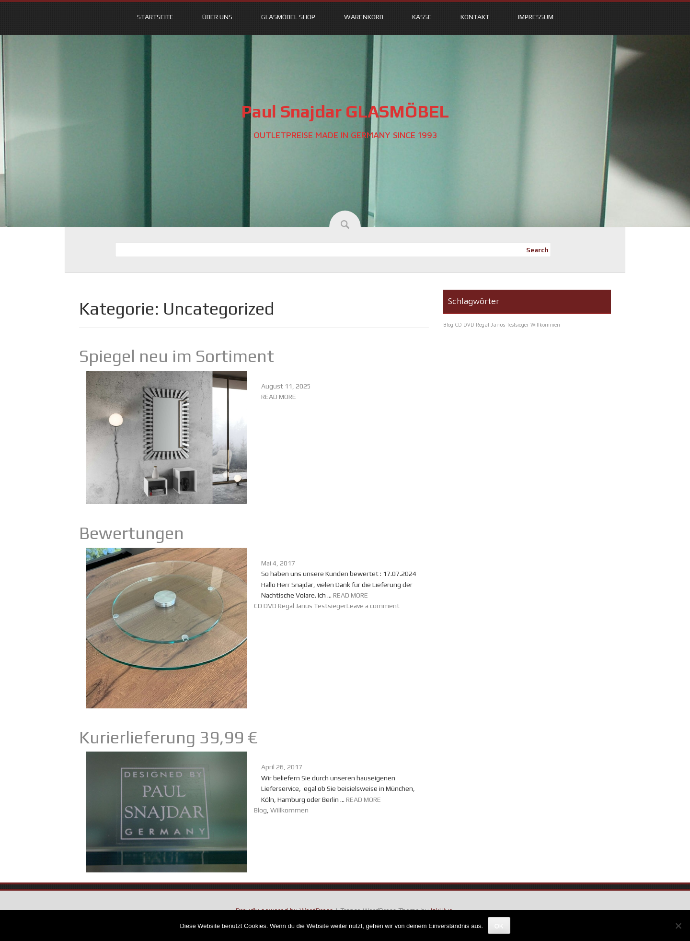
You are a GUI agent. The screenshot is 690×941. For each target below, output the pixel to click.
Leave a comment (373, 606)
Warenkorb (363, 17)
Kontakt (474, 17)
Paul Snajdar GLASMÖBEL (345, 111)
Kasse (422, 17)
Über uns (217, 17)
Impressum (535, 17)
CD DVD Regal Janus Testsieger (300, 606)
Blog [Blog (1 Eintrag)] (448, 325)
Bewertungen (131, 533)
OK (499, 925)
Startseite (155, 17)
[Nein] (678, 925)
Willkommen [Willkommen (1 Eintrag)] (545, 325)
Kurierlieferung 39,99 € (168, 737)
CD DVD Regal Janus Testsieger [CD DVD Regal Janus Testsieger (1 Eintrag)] (492, 325)
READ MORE (278, 396)
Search (537, 250)
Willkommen (289, 810)
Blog (260, 810)
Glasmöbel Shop (288, 17)
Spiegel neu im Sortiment (176, 356)
